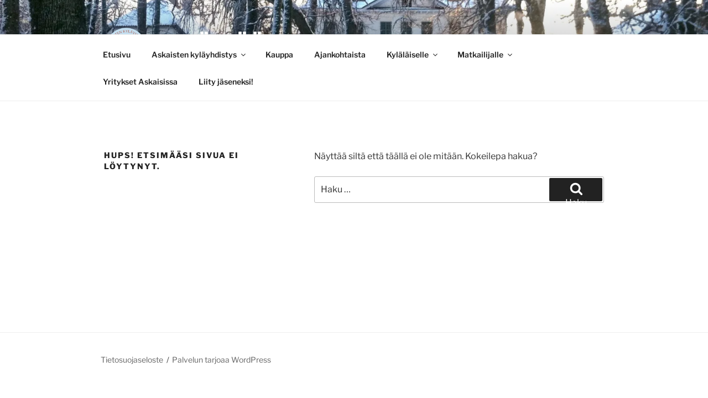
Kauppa (279, 54)
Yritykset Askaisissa (140, 81)
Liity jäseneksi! (226, 81)
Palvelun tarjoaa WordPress (221, 359)
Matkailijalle (485, 54)
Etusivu (117, 54)
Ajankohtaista (340, 54)
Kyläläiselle (413, 54)
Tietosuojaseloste (132, 359)
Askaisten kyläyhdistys (199, 54)
